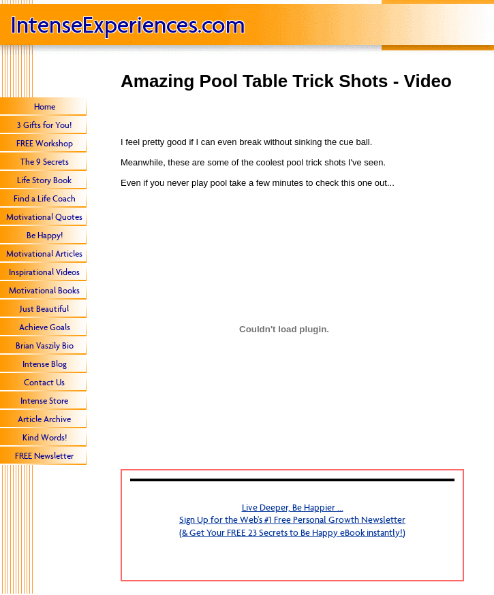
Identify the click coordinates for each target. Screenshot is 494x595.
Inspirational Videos (44, 272)
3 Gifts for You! (44, 125)
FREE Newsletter (44, 456)
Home (44, 106)
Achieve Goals (44, 327)
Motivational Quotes (44, 217)
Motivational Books (44, 290)
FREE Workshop (44, 143)
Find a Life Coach (45, 198)
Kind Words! (44, 437)
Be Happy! (45, 235)
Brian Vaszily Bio (45, 345)
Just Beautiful (44, 309)
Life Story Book (44, 180)
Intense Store (44, 401)
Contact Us (44, 382)
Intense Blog (44, 364)
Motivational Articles (44, 253)
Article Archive (44, 419)
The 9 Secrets (44, 162)
